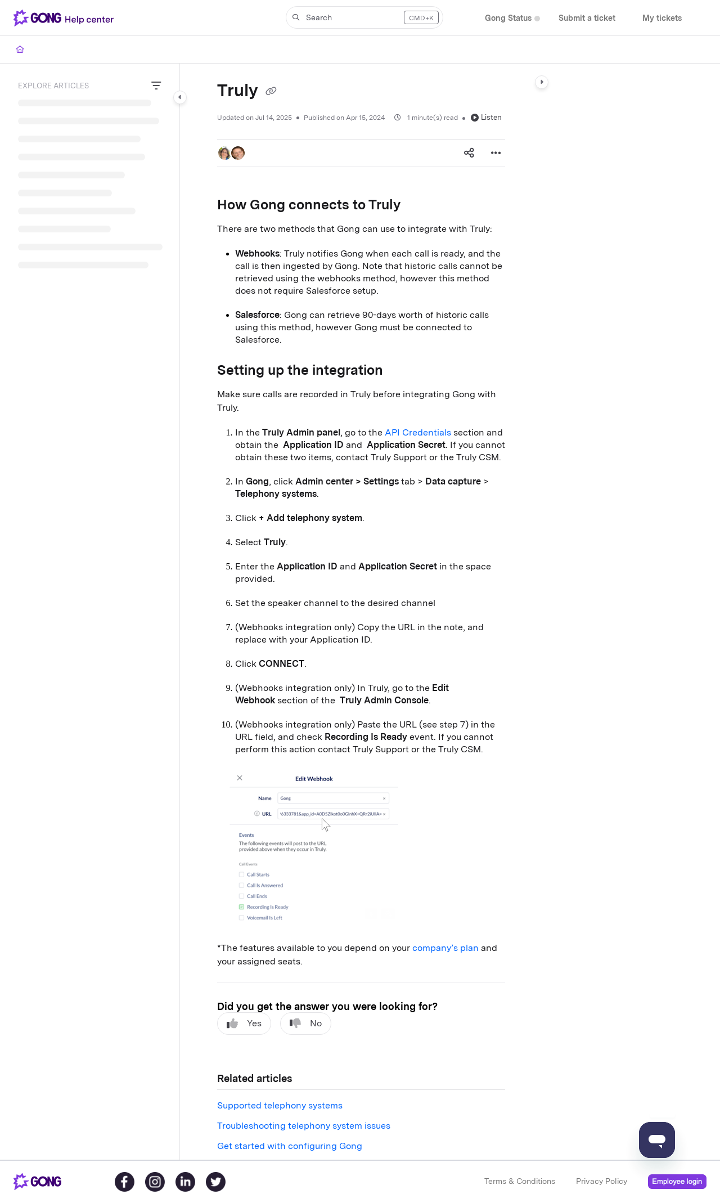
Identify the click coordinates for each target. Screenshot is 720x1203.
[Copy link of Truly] (271, 92)
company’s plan (445, 947)
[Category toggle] (180, 97)
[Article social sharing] (469, 153)
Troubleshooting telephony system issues (303, 1125)
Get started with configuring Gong (289, 1146)
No (306, 1023)
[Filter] (156, 86)
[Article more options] (496, 153)
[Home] (20, 49)
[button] (66, 18)
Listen (486, 117)
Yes (244, 1023)
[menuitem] (508, 18)
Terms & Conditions (519, 1181)
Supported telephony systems (280, 1105)
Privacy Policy (601, 1181)
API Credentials (418, 432)
